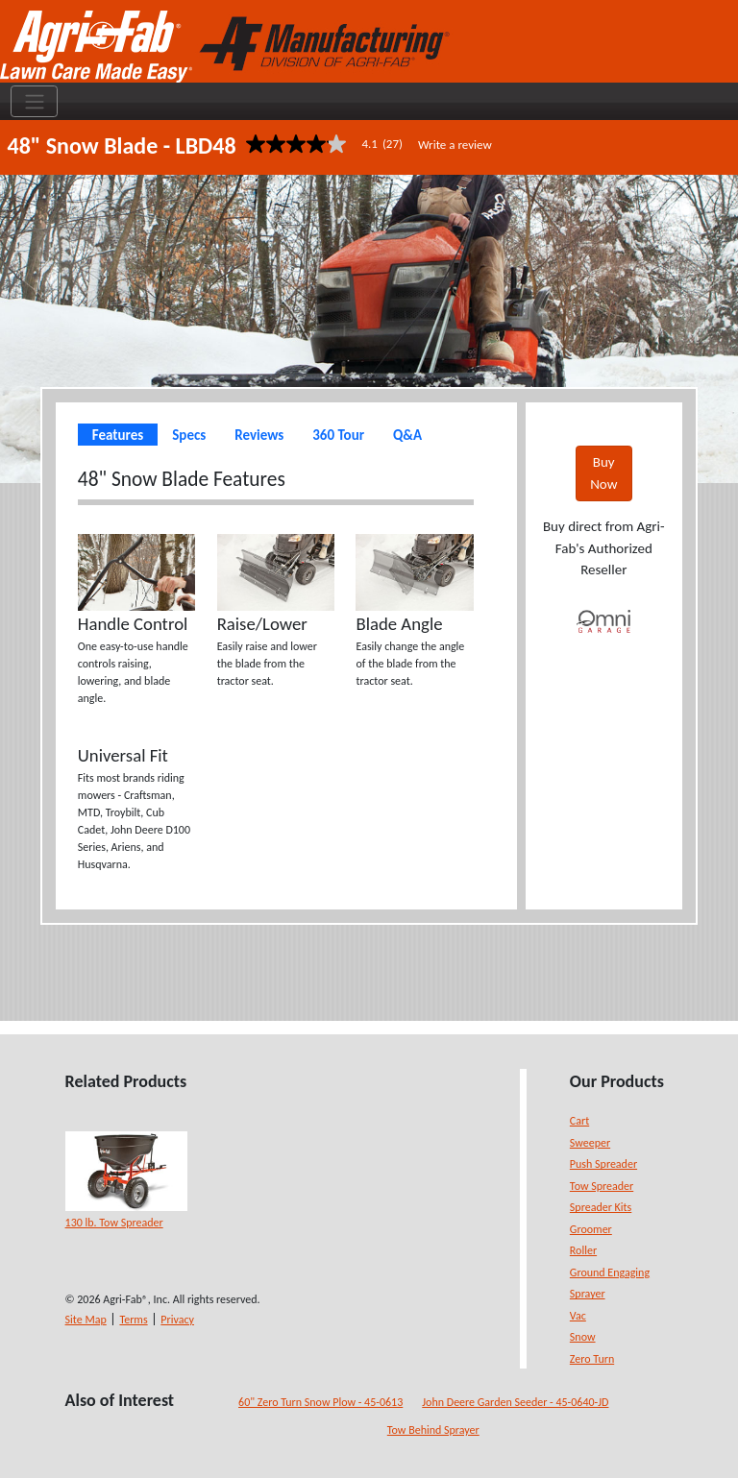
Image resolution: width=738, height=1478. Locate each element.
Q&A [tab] (407, 435)
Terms (133, 1319)
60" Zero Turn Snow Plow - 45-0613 (320, 1402)
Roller (583, 1250)
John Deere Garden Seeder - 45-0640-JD (515, 1402)
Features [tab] (117, 435)
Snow (583, 1337)
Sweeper (590, 1143)
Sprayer (587, 1293)
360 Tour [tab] (338, 435)
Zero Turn (592, 1359)
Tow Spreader (601, 1186)
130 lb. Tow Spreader (114, 1222)
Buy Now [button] (603, 473)
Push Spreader (603, 1164)
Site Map (86, 1319)
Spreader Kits (600, 1207)
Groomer (591, 1229)
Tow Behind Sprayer (433, 1430)
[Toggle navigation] (34, 101)
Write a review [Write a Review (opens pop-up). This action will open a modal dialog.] (455, 144)
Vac (578, 1315)
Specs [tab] (189, 435)
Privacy (177, 1319)
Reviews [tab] (258, 435)
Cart (579, 1120)
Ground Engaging (610, 1272)
